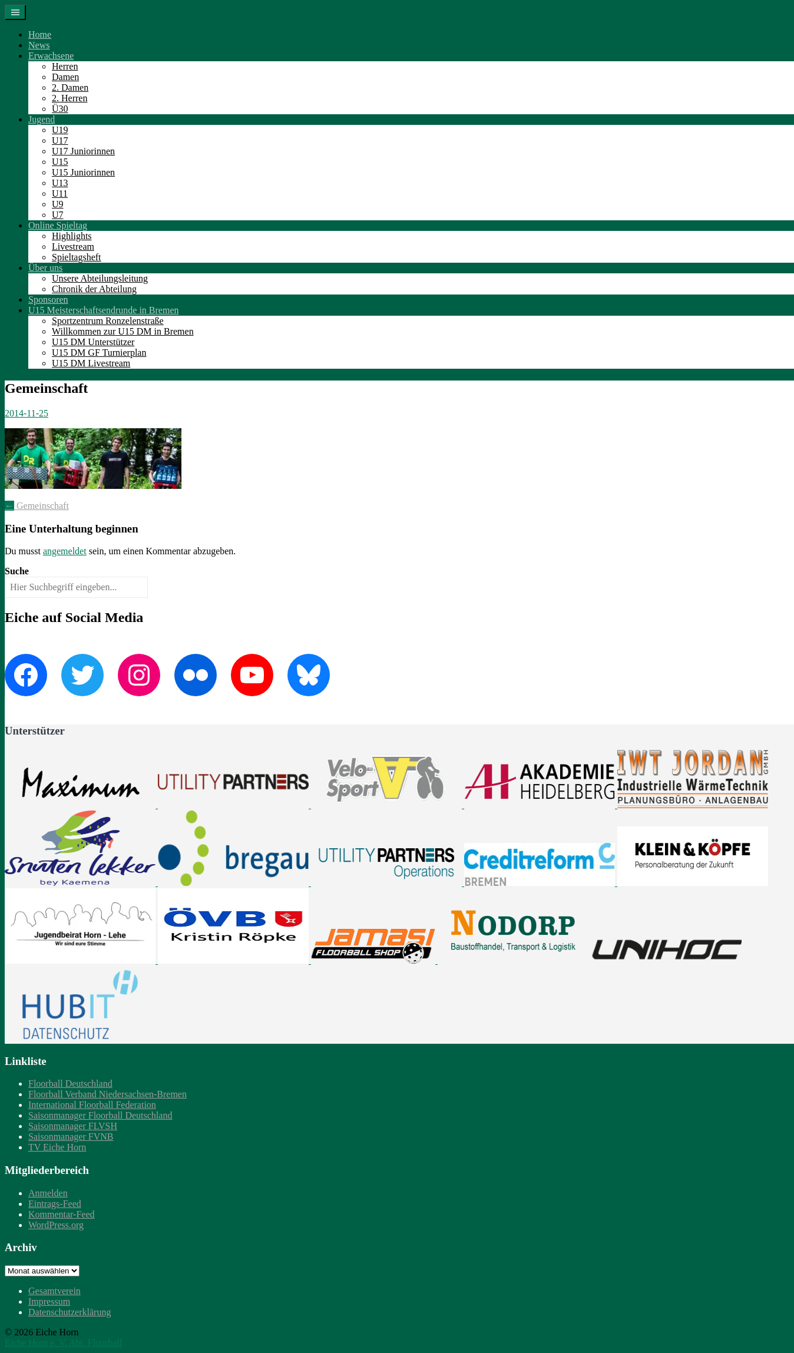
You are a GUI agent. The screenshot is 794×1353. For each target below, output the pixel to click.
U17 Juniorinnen (83, 151)
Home (39, 34)
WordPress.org (56, 1225)
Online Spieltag (57, 225)
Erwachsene (51, 56)
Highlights (72, 236)
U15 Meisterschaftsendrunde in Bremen (103, 310)
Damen (65, 77)
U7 (58, 215)
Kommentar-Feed (61, 1214)
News (38, 45)
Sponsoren (48, 300)
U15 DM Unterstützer (93, 342)
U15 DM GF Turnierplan (99, 353)
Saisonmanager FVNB (70, 1137)
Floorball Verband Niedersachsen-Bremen (107, 1094)
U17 (60, 140)
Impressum (49, 1301)
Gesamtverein (54, 1291)
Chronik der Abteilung (94, 289)
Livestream (73, 247)
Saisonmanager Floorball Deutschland (100, 1115)
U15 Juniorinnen (83, 172)
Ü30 (60, 109)
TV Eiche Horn (57, 1147)
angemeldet (65, 551)
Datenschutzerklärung (69, 1312)
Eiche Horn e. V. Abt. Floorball (63, 1343)
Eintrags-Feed (54, 1204)
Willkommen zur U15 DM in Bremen (123, 331)
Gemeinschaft (37, 506)
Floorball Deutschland (70, 1084)
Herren (65, 66)
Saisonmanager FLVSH (72, 1126)
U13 (60, 183)
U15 (60, 162)
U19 (60, 130)
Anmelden (48, 1193)
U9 (58, 204)
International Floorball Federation (92, 1105)
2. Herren (69, 98)
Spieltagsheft (76, 257)
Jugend (41, 119)
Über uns (45, 268)
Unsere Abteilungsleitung (100, 278)
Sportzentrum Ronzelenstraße (108, 321)
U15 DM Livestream (91, 363)
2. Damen (70, 87)
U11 (60, 193)
